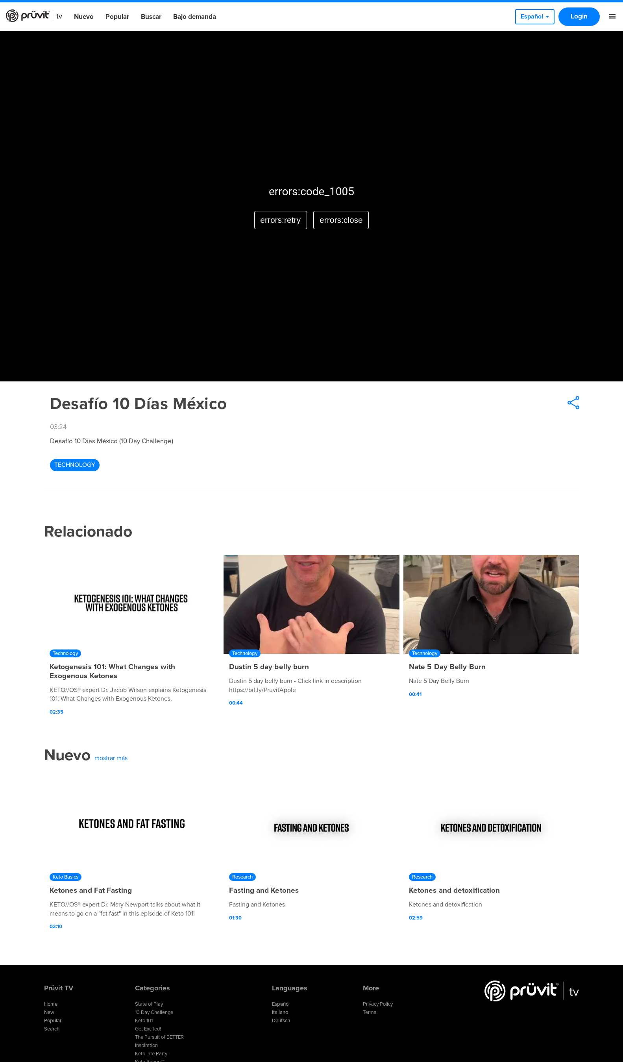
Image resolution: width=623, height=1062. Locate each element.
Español (281, 1004)
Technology (74, 464)
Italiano (280, 1012)
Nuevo (84, 17)
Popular (117, 17)
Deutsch (281, 1021)
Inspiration (146, 1045)
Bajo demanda (194, 17)
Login (579, 16)
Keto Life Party (151, 1054)
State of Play (149, 1004)
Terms (369, 1012)
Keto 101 (144, 1021)
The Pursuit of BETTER (159, 1037)
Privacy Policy (378, 1004)
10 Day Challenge (154, 1012)
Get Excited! (148, 1029)
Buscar (151, 17)
